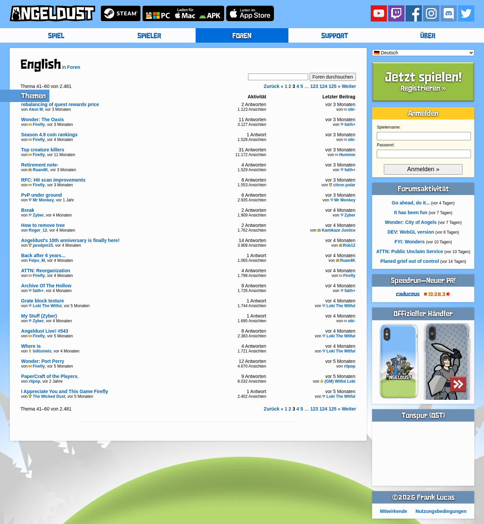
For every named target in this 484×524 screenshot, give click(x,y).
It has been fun (411, 212)
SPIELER (149, 36)
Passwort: (386, 145)
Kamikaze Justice (336, 230)
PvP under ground (41, 195)
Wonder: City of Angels (411, 222)
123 (314, 86)
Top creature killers (42, 149)
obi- (349, 109)
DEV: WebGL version (411, 232)
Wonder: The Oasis (42, 119)
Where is (31, 346)
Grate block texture (42, 300)
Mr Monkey (41, 200)
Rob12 (347, 245)
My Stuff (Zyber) (39, 316)
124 (323, 86)
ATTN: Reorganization (45, 270)
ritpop (349, 366)
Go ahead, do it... (411, 202)
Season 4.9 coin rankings (49, 134)
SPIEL (56, 36)
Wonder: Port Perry (42, 361)
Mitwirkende (393, 511)
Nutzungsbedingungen (441, 511)
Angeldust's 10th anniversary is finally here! (70, 240)
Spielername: (389, 127)
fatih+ (347, 124)
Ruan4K (38, 170)
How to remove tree (43, 225)
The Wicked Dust (47, 396)
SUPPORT (334, 36)
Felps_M (37, 260)
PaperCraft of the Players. (50, 376)
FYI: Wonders (410, 241)
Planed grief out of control (409, 261)
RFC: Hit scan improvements (53, 180)
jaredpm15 (41, 245)
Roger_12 (38, 230)
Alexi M (36, 109)
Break (27, 210)
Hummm (345, 154)
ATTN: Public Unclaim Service (409, 251)
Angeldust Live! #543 (44, 331)
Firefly (37, 124)
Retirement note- (39, 165)
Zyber (36, 215)
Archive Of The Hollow (46, 285)
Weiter (349, 86)
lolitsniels (40, 351)
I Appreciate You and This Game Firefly (64, 391)
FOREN (241, 36)
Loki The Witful (45, 305)
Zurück (272, 86)
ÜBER (427, 36)
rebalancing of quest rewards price (60, 104)
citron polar (342, 185)
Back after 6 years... (43, 255)
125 (332, 86)
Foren (73, 67)
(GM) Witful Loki (337, 381)
